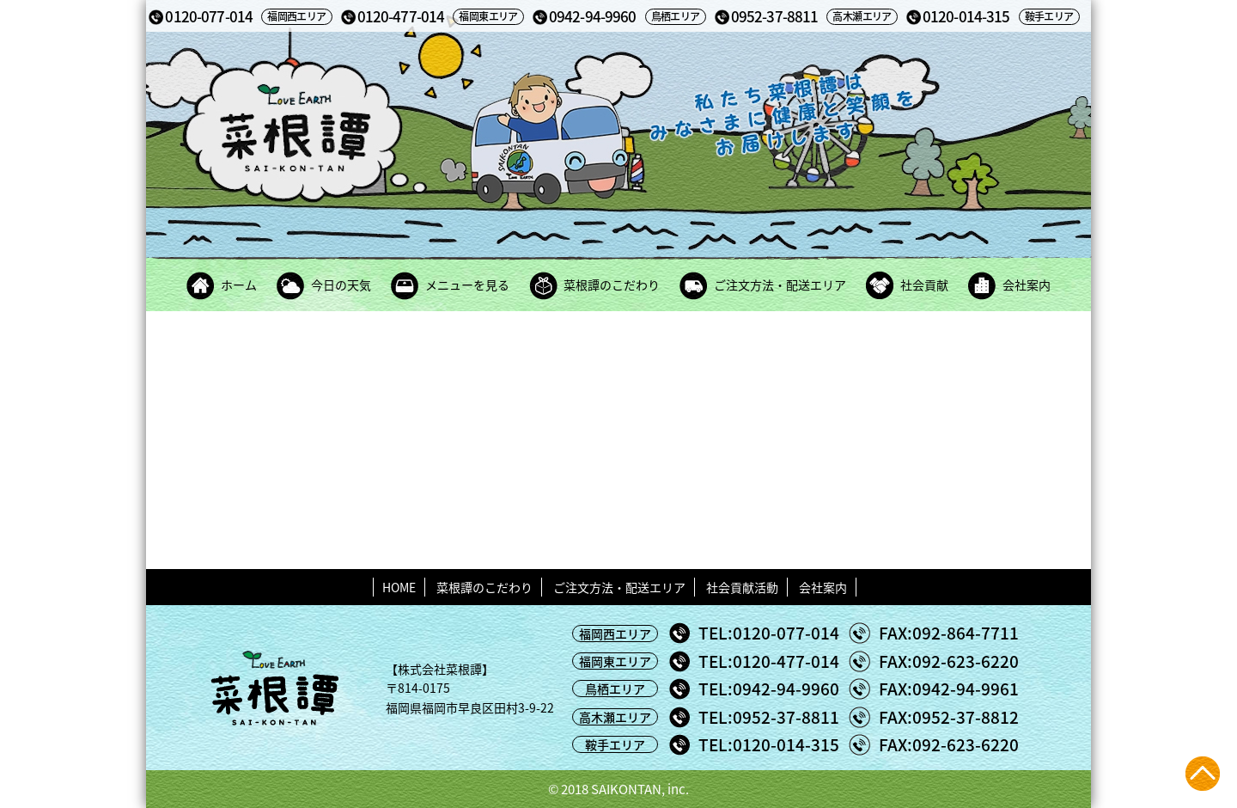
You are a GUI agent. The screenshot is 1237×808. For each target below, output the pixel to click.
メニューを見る (467, 284)
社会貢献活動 (742, 587)
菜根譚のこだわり (612, 284)
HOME (399, 587)
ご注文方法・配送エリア (780, 284)
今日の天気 (341, 284)
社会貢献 (924, 284)
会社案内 (1026, 284)
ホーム (239, 284)
